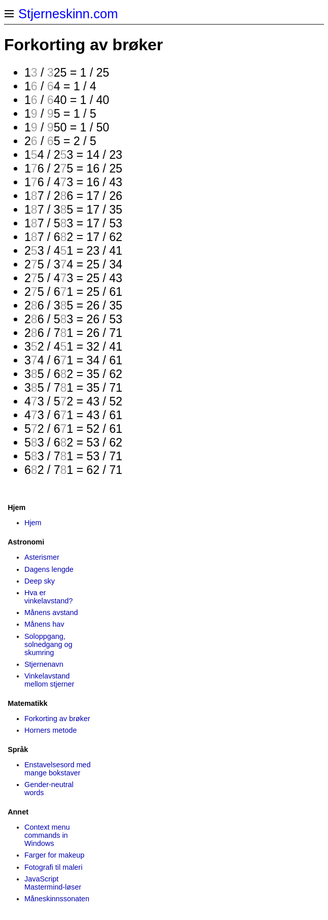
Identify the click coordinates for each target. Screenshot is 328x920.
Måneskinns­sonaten (56, 899)
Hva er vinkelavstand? (48, 597)
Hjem (33, 523)
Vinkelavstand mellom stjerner (49, 680)
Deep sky (39, 581)
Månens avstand (51, 612)
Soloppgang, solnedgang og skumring (48, 644)
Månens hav (44, 624)
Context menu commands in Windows (47, 835)
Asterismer (41, 557)
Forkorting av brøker (57, 718)
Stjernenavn (43, 664)
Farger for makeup (54, 855)
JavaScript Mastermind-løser (52, 883)
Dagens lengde (49, 569)
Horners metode (50, 730)
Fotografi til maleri (53, 867)
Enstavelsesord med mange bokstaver (57, 769)
